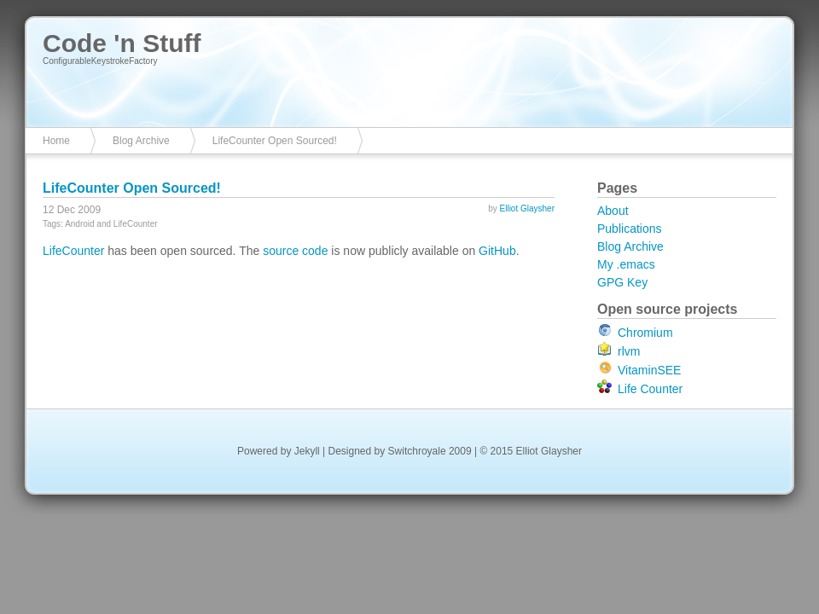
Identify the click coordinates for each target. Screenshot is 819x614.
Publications (629, 228)
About (613, 210)
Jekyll (307, 451)
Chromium (645, 332)
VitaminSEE (649, 370)
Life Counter (650, 389)
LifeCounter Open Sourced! (274, 141)
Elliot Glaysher (527, 208)
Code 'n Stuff (121, 43)
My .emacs (626, 264)
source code (295, 251)
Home (56, 141)
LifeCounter (73, 251)
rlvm (629, 351)
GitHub (497, 251)
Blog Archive (141, 141)
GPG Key (622, 282)
